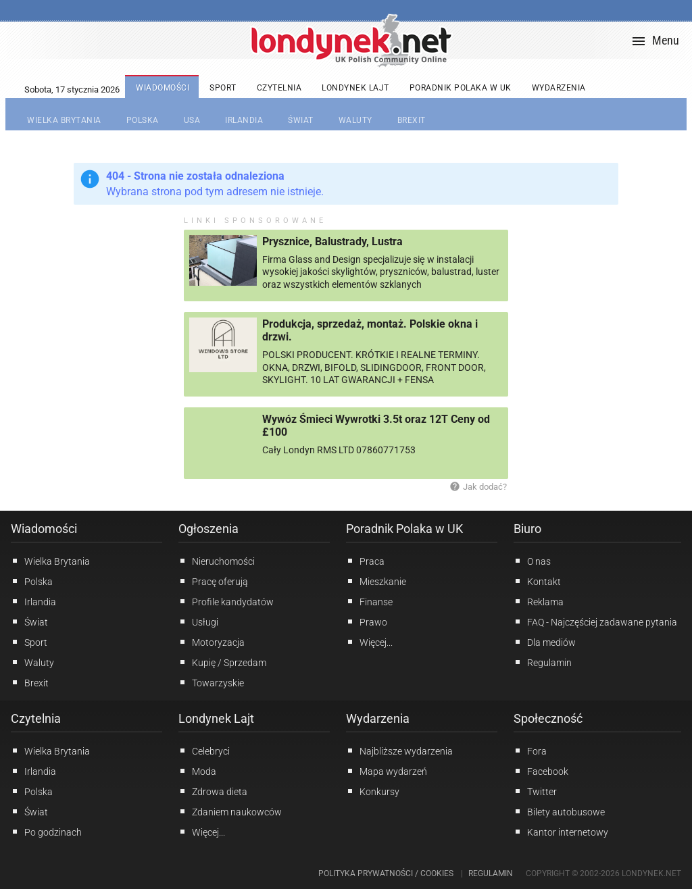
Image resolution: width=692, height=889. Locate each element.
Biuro (527, 529)
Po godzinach (46, 831)
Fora (530, 750)
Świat (29, 621)
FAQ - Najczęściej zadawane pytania (595, 621)
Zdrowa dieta (212, 791)
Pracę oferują (213, 581)
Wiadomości (44, 529)
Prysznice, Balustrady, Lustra (332, 241)
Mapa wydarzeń (386, 770)
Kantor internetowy (561, 831)
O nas (532, 560)
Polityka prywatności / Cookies (385, 873)
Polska (32, 581)
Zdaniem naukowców (230, 811)
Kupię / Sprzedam (222, 662)
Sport (29, 641)
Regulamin (543, 662)
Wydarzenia (378, 718)
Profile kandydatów (226, 601)
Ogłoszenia (208, 529)
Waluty (32, 662)
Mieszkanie (376, 581)
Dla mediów (545, 641)
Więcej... (201, 831)
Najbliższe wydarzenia (399, 750)
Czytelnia (36, 718)
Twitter (535, 791)
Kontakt (537, 581)
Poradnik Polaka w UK (404, 529)
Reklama (539, 601)
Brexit (30, 682)
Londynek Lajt (216, 718)
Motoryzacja (211, 641)
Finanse (369, 601)
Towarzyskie (211, 682)
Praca (365, 560)
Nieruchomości (216, 560)
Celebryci (204, 750)
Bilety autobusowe (559, 811)
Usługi (198, 621)
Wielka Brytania (50, 560)
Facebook (541, 770)
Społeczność (548, 718)
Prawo (366, 621)
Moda (197, 770)
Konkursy (372, 791)
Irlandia (33, 601)
